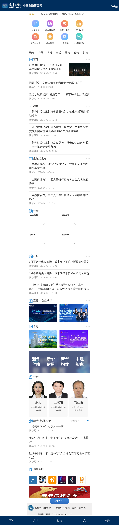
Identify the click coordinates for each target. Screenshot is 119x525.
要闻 (31, 52)
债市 (76, 52)
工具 (83, 520)
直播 (107, 520)
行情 (59, 520)
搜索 (114, 6)
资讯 (35, 520)
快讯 (40, 52)
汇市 (85, 52)
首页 (12, 520)
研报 (49, 52)
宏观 (58, 52)
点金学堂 (46, 300)
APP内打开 (60, 501)
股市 (67, 52)
